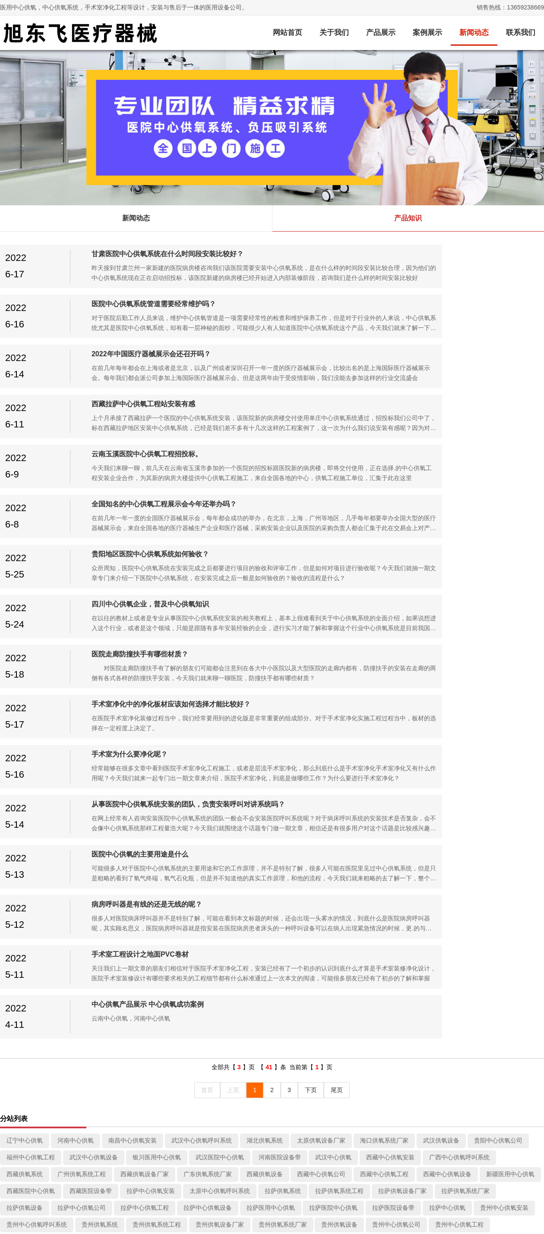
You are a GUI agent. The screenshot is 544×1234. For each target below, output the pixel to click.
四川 (96, 975)
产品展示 (380, 32)
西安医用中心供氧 (447, 958)
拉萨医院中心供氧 (333, 807)
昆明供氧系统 (321, 891)
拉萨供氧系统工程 (339, 790)
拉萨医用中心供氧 (271, 807)
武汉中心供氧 (333, 757)
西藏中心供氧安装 (390, 757)
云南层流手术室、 (87, 874)
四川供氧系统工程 (195, 925)
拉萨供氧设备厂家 (402, 790)
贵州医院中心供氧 (157, 841)
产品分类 (84, 1081)
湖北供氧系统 (265, 740)
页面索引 (291, 1081)
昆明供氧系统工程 (30, 908)
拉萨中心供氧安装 (151, 790)
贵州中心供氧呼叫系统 (36, 824)
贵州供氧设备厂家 (220, 824)
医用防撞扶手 (87, 1147)
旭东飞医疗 (471, 1170)
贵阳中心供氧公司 (498, 740)
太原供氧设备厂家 (321, 740)
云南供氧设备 (271, 874)
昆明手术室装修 (426, 891)
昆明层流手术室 (483, 891)
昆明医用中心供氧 (333, 908)
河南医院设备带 (280, 757)
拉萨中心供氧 (447, 807)
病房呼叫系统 (87, 1159)
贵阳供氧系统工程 (441, 841)
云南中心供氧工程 (390, 874)
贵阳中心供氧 (510, 857)
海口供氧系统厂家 (384, 740)
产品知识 (408, 218)
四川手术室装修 (78, 925)
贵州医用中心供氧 (94, 841)
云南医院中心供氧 (157, 891)
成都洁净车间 (333, 942)
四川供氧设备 (378, 925)
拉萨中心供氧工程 (144, 807)
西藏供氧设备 (265, 773)
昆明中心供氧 (447, 908)
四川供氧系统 (429, 925)
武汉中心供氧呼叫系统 (201, 740)
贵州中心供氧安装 (504, 807)
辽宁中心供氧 (24, 740)
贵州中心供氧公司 (396, 824)
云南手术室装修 (27, 874)
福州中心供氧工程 (30, 757)
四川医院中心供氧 (220, 942)
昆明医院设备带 (393, 908)
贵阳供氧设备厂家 (504, 841)
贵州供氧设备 (339, 824)
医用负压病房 (87, 1136)
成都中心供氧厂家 (87, 1027)
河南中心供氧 (75, 740)
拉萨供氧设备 (24, 807)
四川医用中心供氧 (157, 942)
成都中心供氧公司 (258, 958)
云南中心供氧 (271, 891)
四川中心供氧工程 (30, 942)
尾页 (337, 689)
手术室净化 (84, 1112)
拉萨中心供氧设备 (207, 807)
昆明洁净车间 (372, 891)
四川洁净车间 (24, 925)
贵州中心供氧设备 (30, 841)
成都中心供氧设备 (384, 958)
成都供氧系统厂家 (94, 958)
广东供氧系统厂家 (207, 773)
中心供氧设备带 (90, 1124)
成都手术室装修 (387, 942)
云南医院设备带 (217, 891)
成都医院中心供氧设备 (306, 1101)
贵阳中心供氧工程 (207, 857)
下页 (311, 689)
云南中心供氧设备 (453, 874)
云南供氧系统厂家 (214, 874)
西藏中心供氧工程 (384, 773)
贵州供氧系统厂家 (283, 824)
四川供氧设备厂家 (258, 925)
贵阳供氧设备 (88, 857)
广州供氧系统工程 (81, 773)
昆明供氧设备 (214, 908)
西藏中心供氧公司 (321, 773)
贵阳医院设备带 (456, 857)
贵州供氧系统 (100, 824)
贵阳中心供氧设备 (271, 857)
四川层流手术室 (135, 925)
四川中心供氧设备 (94, 942)
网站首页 (287, 32)
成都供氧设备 (151, 958)
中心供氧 (81, 1101)
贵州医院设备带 (217, 841)
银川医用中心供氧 (157, 757)
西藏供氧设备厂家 (144, 773)
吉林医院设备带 (27, 975)
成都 (486, 908)
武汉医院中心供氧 (220, 757)
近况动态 (153, 1081)
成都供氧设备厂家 (30, 958)
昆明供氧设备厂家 (94, 908)
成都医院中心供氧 (510, 958)
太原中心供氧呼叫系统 (220, 790)
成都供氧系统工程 (504, 942)
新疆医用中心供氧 (510, 773)
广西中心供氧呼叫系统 (459, 757)
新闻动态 (474, 32)
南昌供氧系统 (201, 958)
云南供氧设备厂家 (151, 874)
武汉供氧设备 (441, 740)
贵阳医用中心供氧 (333, 857)
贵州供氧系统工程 (157, 824)
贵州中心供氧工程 (459, 824)
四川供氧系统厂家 (321, 925)
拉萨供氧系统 (283, 790)
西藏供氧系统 (24, 773)
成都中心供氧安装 (327, 841)
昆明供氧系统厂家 (157, 908)
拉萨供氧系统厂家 (465, 790)
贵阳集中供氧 (384, 841)
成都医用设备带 (27, 1027)
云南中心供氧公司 (327, 874)
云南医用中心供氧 (30, 891)
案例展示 (427, 32)
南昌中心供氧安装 (132, 740)
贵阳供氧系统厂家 (30, 857)
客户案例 (222, 1081)
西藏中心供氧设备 (447, 773)
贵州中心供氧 (271, 841)
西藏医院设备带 (91, 790)
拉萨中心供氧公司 (81, 807)
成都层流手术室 (444, 942)
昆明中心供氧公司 (271, 908)
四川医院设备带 (280, 942)
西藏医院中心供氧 (30, 790)
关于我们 (334, 32)
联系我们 (520, 32)
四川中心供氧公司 (486, 925)
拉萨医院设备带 (393, 807)
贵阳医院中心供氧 (396, 857)
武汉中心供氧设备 (94, 757)
